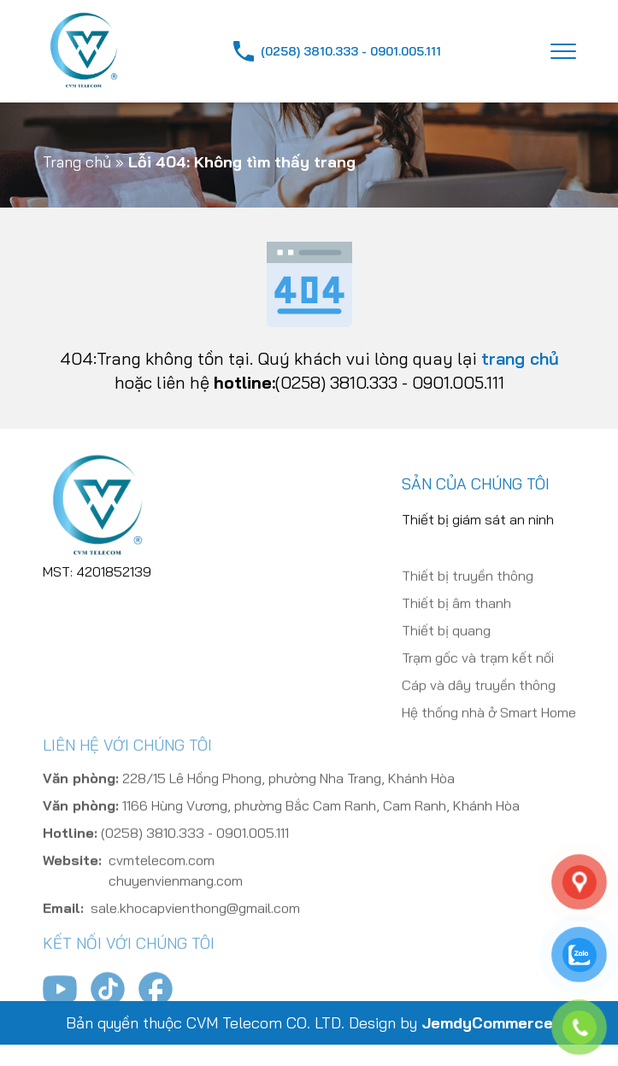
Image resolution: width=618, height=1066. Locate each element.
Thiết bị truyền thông (467, 598)
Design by (451, 1023)
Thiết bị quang (446, 653)
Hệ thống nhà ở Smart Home (489, 735)
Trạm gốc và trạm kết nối (478, 680)
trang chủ (520, 358)
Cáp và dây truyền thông (479, 708)
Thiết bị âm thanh (456, 626)
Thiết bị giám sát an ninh (478, 527)
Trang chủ (77, 162)
